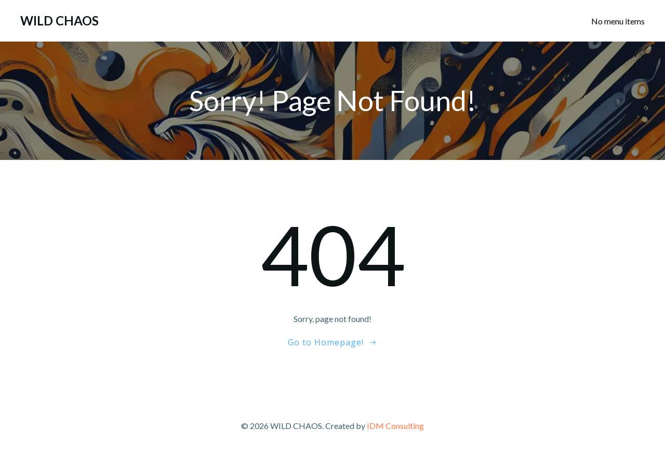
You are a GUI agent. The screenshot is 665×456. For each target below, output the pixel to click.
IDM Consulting (395, 426)
